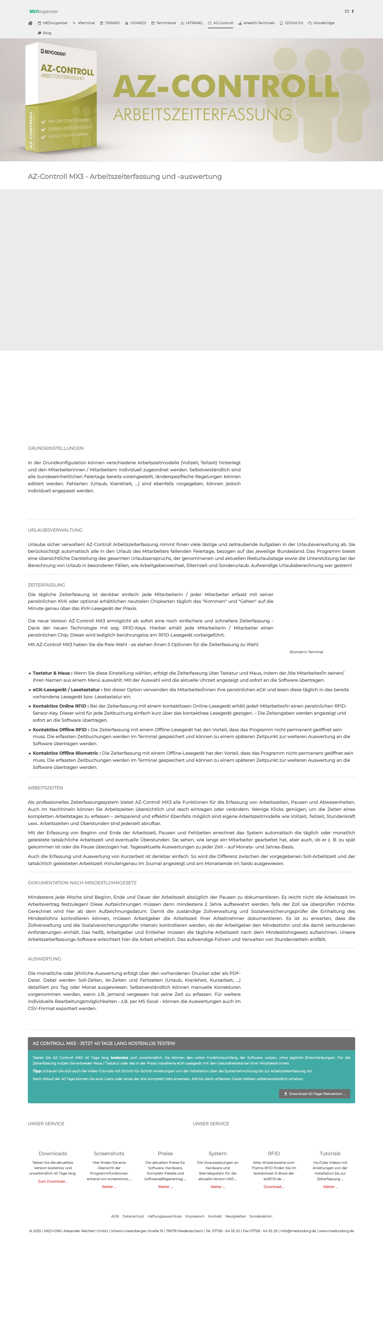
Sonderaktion (260, 1216)
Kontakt (215, 1216)
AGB (115, 1216)
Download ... (274, 1187)
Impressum (195, 1216)
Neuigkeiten (235, 1216)
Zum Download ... (53, 1181)
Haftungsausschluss (165, 1216)
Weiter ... (109, 1187)
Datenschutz (133, 1216)
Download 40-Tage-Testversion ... (314, 1094)
